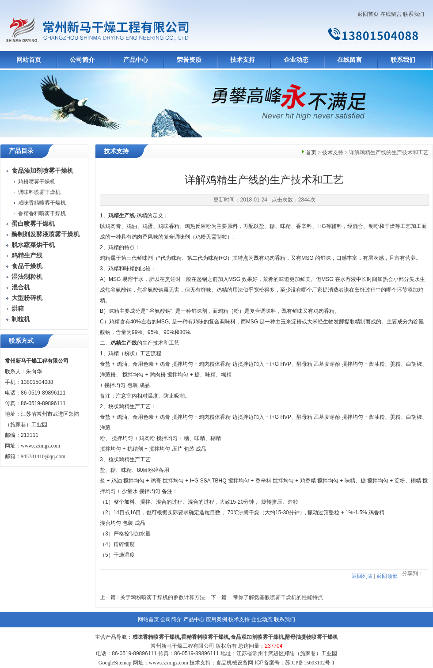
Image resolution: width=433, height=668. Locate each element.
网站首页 (28, 60)
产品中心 (135, 60)
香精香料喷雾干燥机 (42, 213)
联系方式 (21, 341)
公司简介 (82, 60)
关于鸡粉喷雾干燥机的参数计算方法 (162, 597)
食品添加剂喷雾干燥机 (257, 637)
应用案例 (216, 619)
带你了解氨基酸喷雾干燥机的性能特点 (278, 597)
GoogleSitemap (115, 663)
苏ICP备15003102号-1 (310, 663)
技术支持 (242, 60)
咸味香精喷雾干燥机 (42, 203)
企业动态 (296, 60)
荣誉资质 (189, 60)
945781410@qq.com (43, 456)
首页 (311, 152)
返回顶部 (387, 576)
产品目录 (21, 151)
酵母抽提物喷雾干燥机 (311, 637)
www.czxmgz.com (40, 446)
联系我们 (413, 14)
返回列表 (362, 576)
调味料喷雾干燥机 (39, 192)
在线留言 (391, 14)
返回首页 (368, 14)
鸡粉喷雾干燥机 (36, 181)
